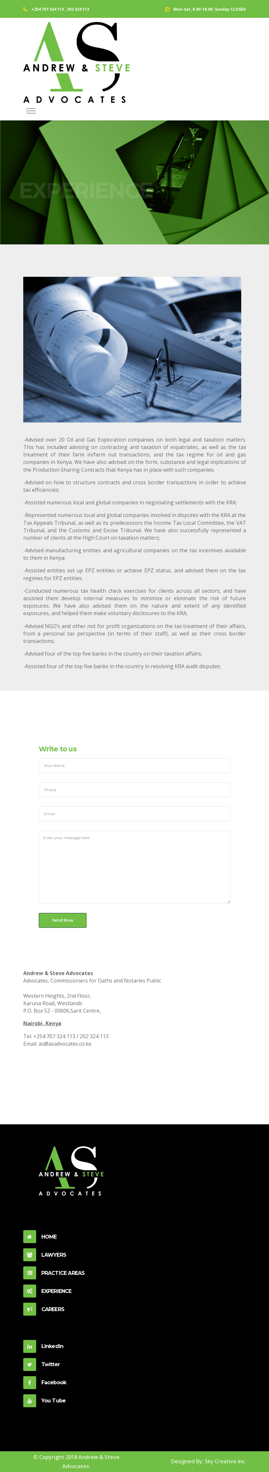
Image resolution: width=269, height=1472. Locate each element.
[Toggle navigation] (31, 111)
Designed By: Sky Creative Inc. (208, 1461)
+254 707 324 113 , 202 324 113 (60, 9)
